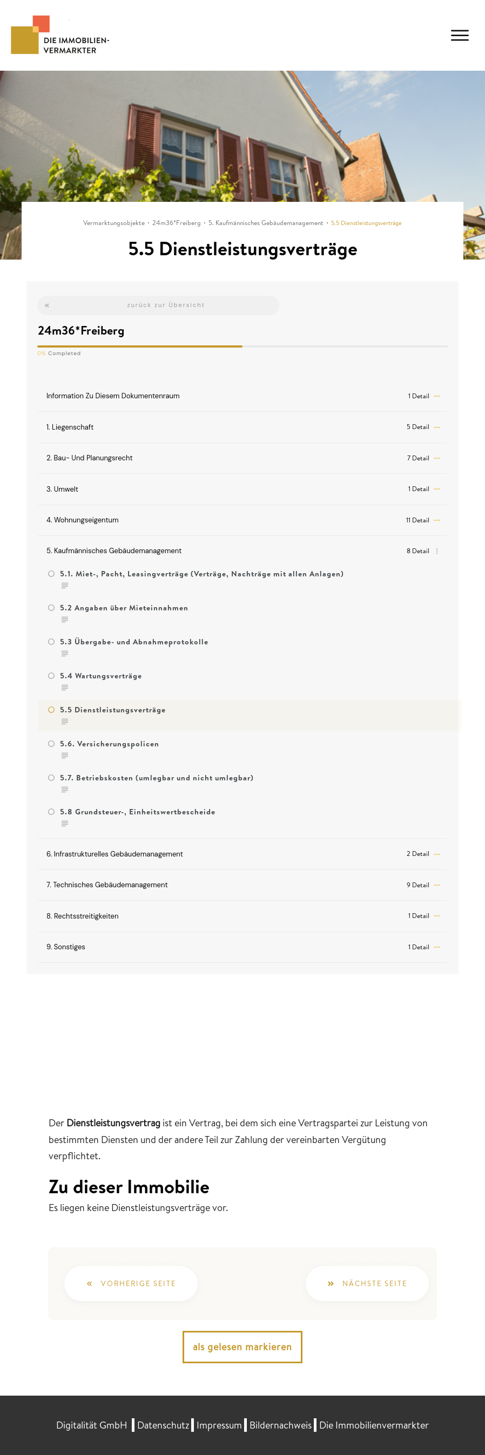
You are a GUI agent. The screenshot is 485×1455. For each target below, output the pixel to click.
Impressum (219, 1425)
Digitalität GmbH (91, 1425)
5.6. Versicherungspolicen (109, 743)
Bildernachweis (281, 1425)
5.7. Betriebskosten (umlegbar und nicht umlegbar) (157, 777)
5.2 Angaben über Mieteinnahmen (124, 607)
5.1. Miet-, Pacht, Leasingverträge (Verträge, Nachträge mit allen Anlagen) (202, 573)
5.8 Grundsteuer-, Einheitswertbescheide (137, 811)
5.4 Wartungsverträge (101, 675)
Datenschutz (163, 1425)
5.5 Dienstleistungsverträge (113, 709)
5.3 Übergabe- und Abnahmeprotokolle (134, 641)
